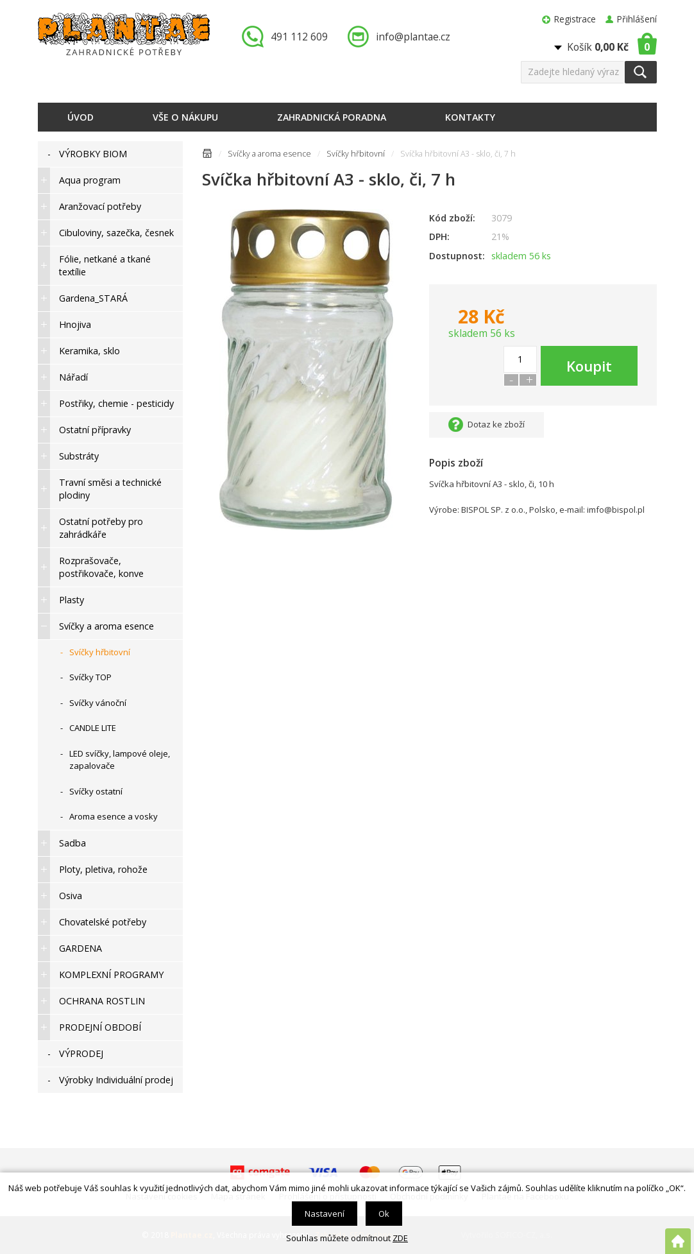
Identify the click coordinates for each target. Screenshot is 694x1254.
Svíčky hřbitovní (355, 153)
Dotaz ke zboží (496, 424)
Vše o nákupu (185, 117)
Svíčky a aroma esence (269, 153)
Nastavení (324, 1213)
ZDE (400, 1238)
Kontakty (470, 117)
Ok (383, 1213)
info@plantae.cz (413, 37)
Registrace (575, 19)
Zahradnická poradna (331, 117)
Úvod (80, 117)
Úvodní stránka (207, 155)
